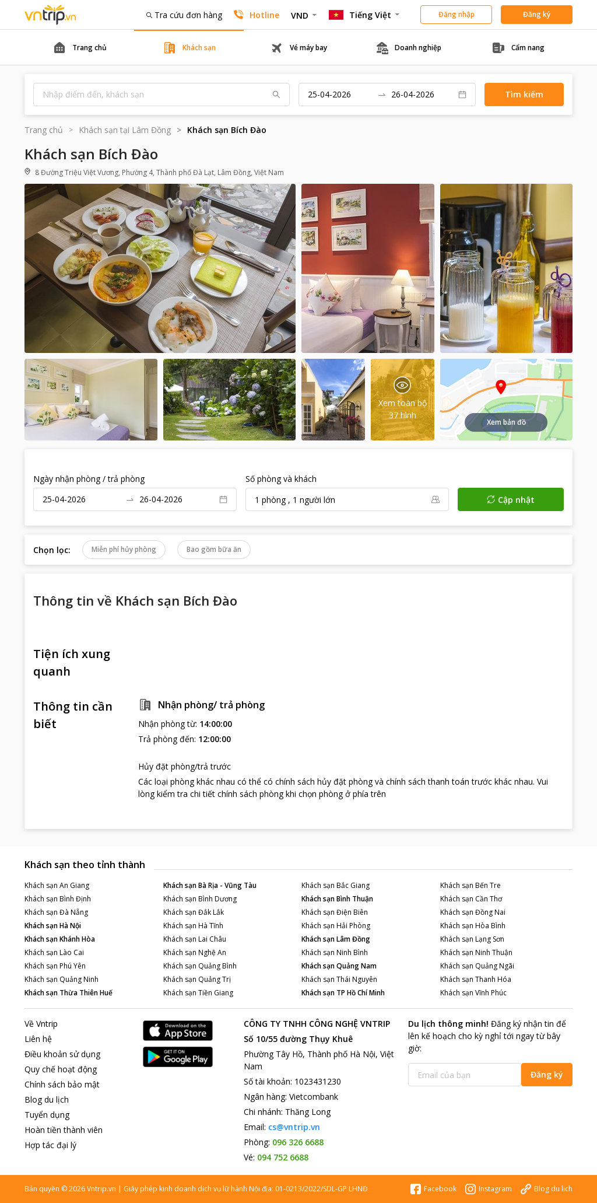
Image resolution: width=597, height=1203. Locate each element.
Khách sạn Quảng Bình (200, 966)
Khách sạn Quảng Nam (339, 966)
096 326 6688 (298, 1142)
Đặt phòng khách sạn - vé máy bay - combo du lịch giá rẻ (50, 15)
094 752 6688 (282, 1157)
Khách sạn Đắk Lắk (193, 912)
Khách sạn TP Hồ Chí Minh (343, 993)
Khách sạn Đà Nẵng (56, 912)
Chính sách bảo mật (62, 1084)
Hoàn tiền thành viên (63, 1129)
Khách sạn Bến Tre (470, 885)
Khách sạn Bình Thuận (337, 899)
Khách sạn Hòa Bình (472, 926)
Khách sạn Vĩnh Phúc (473, 993)
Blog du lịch (46, 1099)
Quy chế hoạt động (60, 1069)
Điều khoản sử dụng (62, 1053)
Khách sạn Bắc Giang (335, 885)
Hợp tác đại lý (50, 1144)
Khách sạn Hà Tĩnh (193, 926)
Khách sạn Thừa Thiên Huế (68, 993)
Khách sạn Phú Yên (55, 966)
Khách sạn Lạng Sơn (472, 939)
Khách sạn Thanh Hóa (475, 979)
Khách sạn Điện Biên (334, 912)
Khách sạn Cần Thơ (471, 899)
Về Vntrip (41, 1023)
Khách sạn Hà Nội (52, 926)
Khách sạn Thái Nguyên (339, 979)
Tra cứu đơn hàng (184, 14)
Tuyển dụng (46, 1114)
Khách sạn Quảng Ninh (61, 979)
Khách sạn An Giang (56, 885)
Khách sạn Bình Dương (200, 899)
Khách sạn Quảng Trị (197, 979)
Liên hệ (38, 1038)
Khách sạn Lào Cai (54, 952)
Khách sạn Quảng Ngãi (477, 966)
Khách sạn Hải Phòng (335, 926)
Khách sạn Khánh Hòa (59, 939)
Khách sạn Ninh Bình (334, 952)
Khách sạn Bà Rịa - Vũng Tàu (210, 885)
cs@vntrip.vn (294, 1126)
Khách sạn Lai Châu (194, 939)
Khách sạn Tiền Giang (198, 993)
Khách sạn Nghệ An (194, 952)
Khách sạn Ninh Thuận (476, 952)
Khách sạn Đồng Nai (472, 912)
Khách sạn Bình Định (57, 899)
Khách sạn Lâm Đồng (335, 939)
